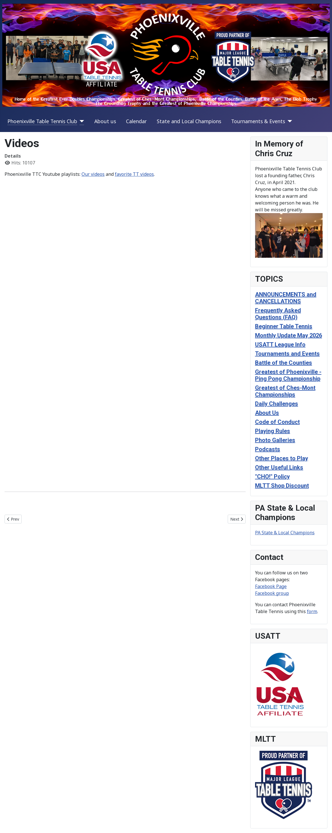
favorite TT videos (134, 174)
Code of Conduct (277, 421)
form (312, 611)
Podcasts (267, 449)
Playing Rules (272, 431)
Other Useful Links (279, 467)
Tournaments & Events (258, 121)
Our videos (93, 174)
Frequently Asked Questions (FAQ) (278, 314)
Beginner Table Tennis (283, 326)
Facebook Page (271, 586)
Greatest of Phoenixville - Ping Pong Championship (288, 375)
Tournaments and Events (287, 353)
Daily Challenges (276, 403)
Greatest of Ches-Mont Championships (285, 391)
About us (105, 121)
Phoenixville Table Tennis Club (42, 121)
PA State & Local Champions (285, 532)
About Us (267, 412)
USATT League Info (280, 344)
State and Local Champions (189, 121)
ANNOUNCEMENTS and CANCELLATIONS (285, 298)
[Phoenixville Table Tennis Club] (80, 121)
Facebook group (272, 593)
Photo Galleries (275, 440)
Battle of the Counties (283, 362)
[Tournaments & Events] (288, 121)
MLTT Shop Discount (282, 485)
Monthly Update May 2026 (288, 335)
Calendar (136, 121)
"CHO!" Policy (272, 476)
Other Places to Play (281, 458)
